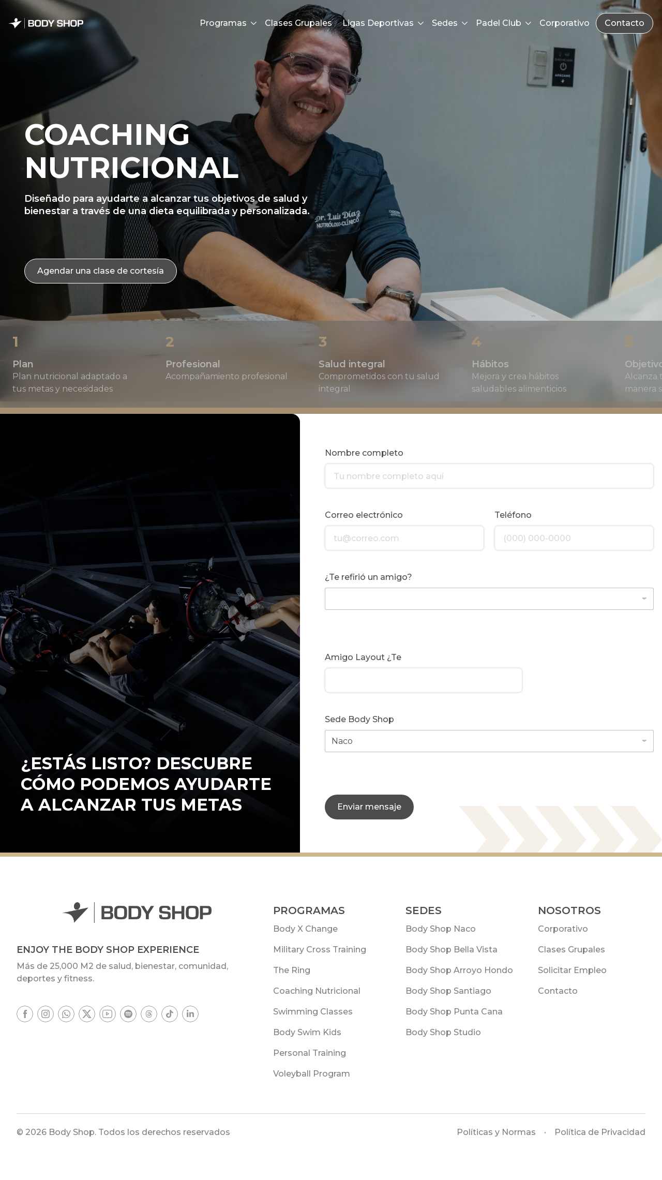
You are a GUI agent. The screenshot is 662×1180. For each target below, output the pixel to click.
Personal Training (309, 1053)
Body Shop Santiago (448, 991)
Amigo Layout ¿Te (363, 657)
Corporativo (563, 929)
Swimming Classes (313, 1012)
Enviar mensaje (369, 807)
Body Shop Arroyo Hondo (459, 970)
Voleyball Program (311, 1074)
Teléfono (513, 515)
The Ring (291, 970)
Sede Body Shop (359, 719)
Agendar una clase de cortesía (100, 271)
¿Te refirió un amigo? (368, 577)
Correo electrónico (364, 515)
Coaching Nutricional (316, 991)
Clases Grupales (571, 949)
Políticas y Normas (496, 1132)
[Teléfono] (574, 538)
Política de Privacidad (599, 1132)
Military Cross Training (319, 949)
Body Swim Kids (307, 1032)
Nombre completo (364, 453)
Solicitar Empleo (572, 970)
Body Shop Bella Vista (451, 949)
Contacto (624, 23)
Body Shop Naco (440, 929)
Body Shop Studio (443, 1032)
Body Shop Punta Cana (454, 1012)
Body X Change (305, 929)
